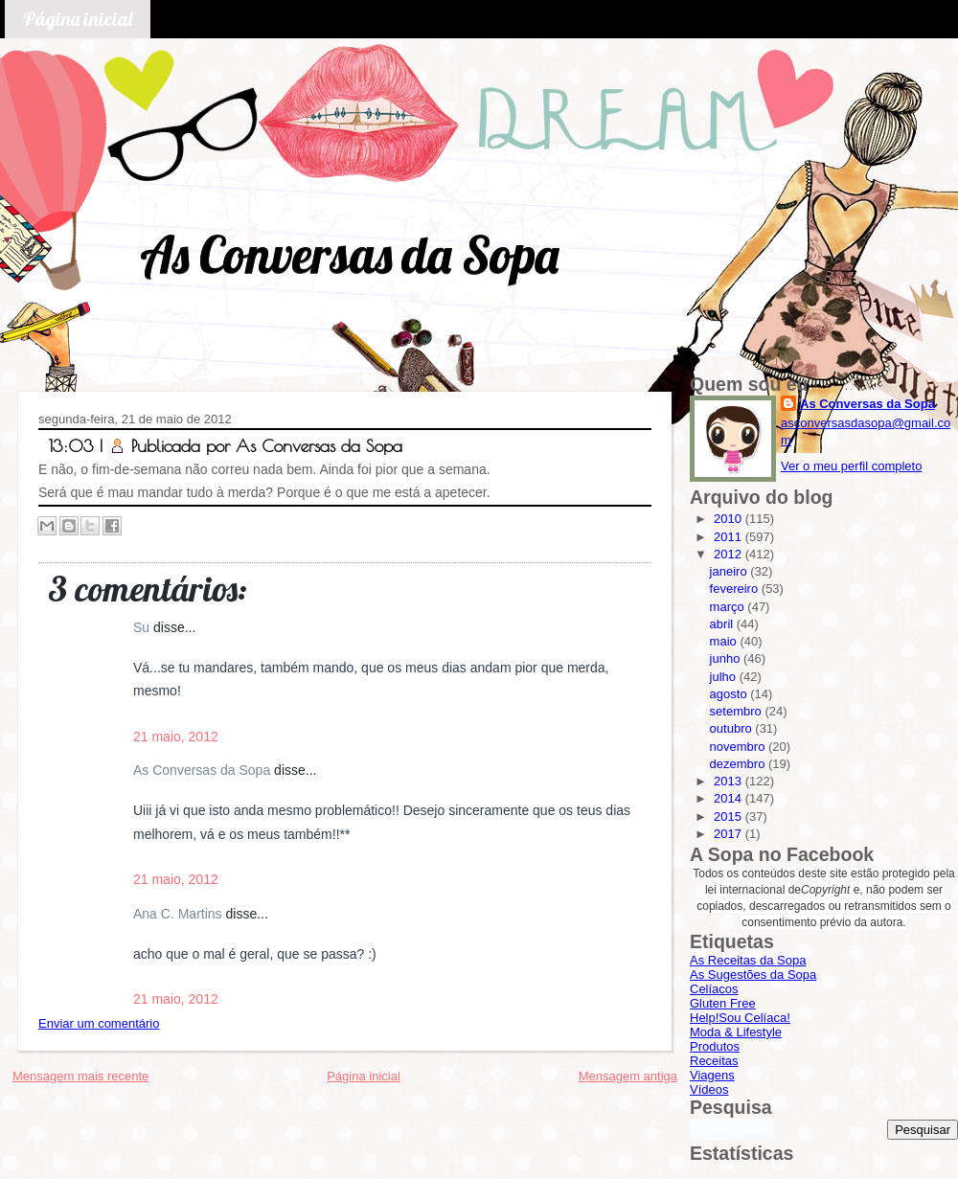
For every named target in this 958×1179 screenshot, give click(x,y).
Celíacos (714, 989)
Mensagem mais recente (80, 1076)
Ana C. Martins (179, 913)
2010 (729, 518)
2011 (729, 537)
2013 (729, 781)
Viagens (712, 1075)
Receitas (714, 1061)
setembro (737, 711)
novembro (739, 746)
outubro (733, 728)
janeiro (730, 571)
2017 (729, 834)
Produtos (715, 1046)
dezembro (739, 764)
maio (725, 641)
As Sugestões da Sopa (753, 974)
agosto (730, 694)
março (729, 607)
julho (725, 676)
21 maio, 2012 (175, 736)
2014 (729, 798)
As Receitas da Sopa (748, 960)
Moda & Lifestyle (736, 1032)
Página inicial (77, 19)
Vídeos (709, 1089)
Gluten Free (723, 1003)
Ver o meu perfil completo (851, 466)
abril (723, 624)
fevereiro (736, 588)
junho (726, 658)
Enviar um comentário (98, 1023)
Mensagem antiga (628, 1076)
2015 (729, 816)
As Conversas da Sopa (349, 254)
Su (143, 627)
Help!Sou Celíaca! (740, 1017)
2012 (729, 554)
